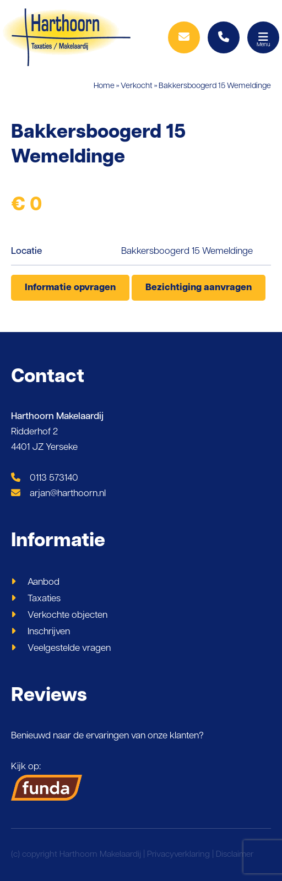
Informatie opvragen (70, 287)
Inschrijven (49, 632)
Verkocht (137, 86)
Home (104, 86)
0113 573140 (44, 478)
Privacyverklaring (178, 855)
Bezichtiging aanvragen (198, 287)
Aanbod (43, 582)
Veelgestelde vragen (69, 648)
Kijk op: (47, 781)
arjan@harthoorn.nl (58, 493)
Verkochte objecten (67, 615)
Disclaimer (234, 855)
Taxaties (44, 598)
